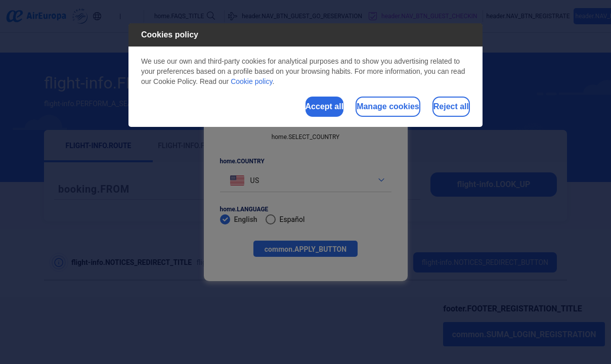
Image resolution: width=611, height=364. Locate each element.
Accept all (261, 108)
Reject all (438, 108)
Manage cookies (350, 108)
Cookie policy (251, 81)
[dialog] (305, 76)
